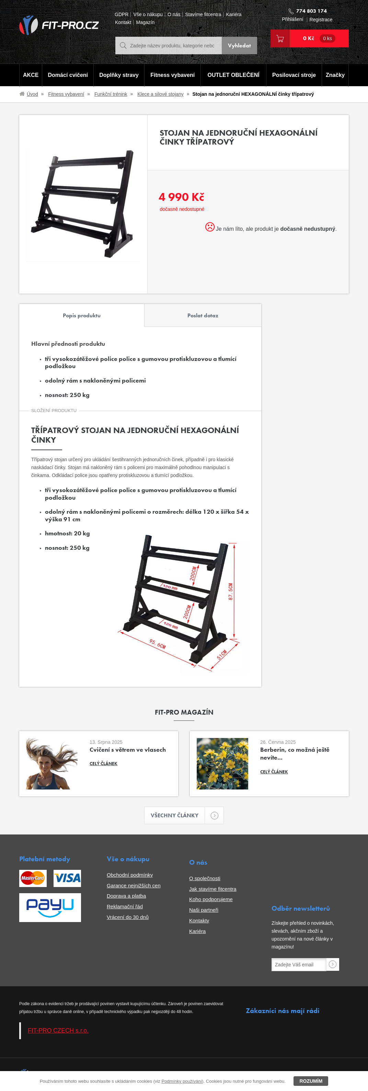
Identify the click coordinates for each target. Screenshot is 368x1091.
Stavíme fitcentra (203, 14)
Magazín (145, 22)
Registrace (321, 19)
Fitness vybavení (172, 75)
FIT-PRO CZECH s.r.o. (58, 1030)
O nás (174, 14)
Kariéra (233, 14)
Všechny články (178, 815)
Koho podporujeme (211, 899)
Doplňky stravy (119, 75)
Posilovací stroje (294, 75)
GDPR (121, 14)
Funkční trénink (110, 94)
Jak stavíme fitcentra (213, 889)
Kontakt (123, 22)
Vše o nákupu (148, 14)
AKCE (30, 75)
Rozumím (310, 1081)
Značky (335, 75)
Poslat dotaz (202, 315)
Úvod (32, 94)
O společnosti (204, 878)
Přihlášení (292, 19)
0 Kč (319, 38)
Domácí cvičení (68, 75)
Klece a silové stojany (160, 94)
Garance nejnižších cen (134, 885)
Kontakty (199, 920)
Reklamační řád (125, 906)
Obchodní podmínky (130, 875)
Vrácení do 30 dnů (128, 917)
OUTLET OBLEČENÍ (234, 75)
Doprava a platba (126, 896)
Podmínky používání (181, 1081)
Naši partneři (203, 910)
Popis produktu (82, 315)
